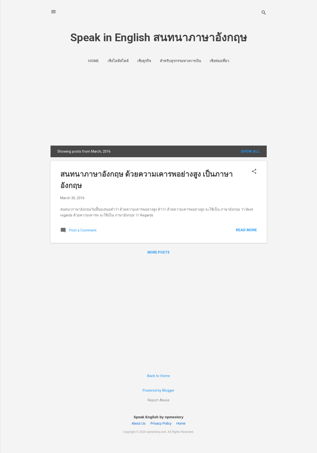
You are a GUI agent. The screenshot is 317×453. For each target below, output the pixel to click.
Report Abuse (159, 400)
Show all (250, 151)
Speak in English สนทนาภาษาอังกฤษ (158, 37)
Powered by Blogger (158, 390)
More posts (158, 252)
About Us (138, 423)
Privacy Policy (160, 423)
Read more (246, 230)
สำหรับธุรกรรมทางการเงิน (180, 61)
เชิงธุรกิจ (144, 61)
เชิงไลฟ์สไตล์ (118, 61)
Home (93, 61)
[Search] (264, 13)
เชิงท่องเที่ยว (219, 61)
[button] (254, 171)
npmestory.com (156, 432)
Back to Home (158, 376)
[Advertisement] (159, 104)
